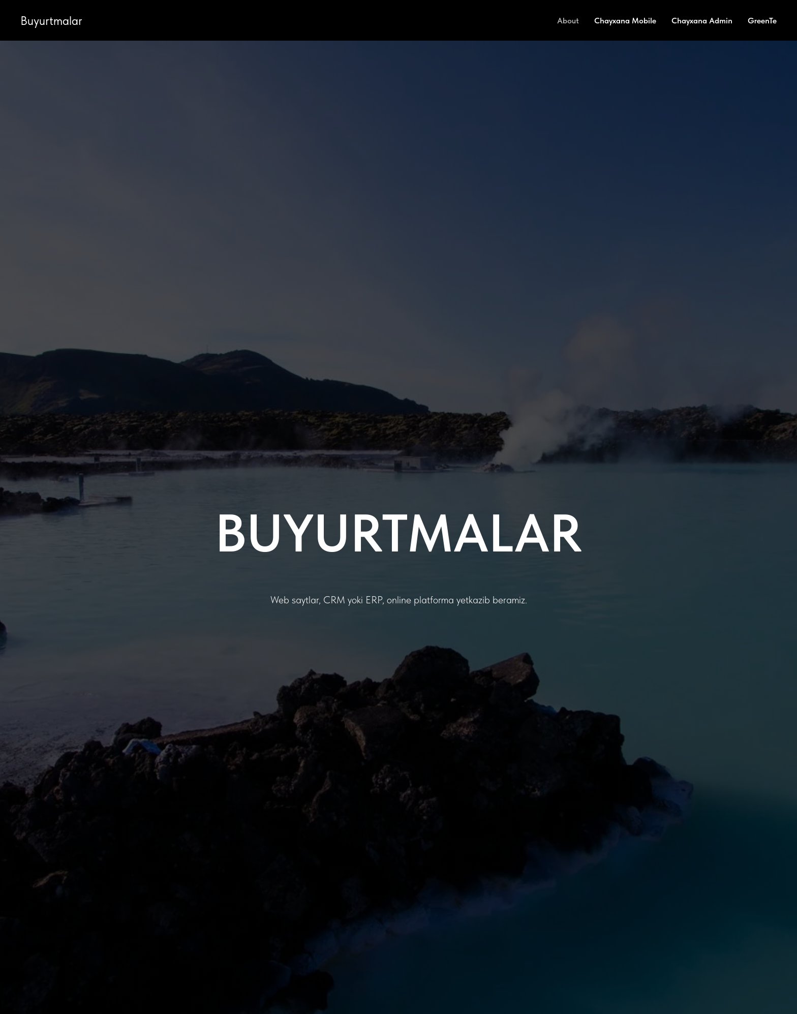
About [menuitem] (568, 20)
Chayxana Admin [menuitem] (701, 20)
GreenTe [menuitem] (762, 20)
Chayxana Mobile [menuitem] (625, 20)
